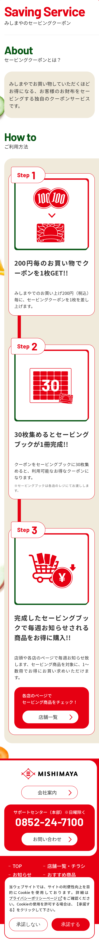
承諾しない (28, 924)
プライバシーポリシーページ (35, 898)
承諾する (70, 924)
